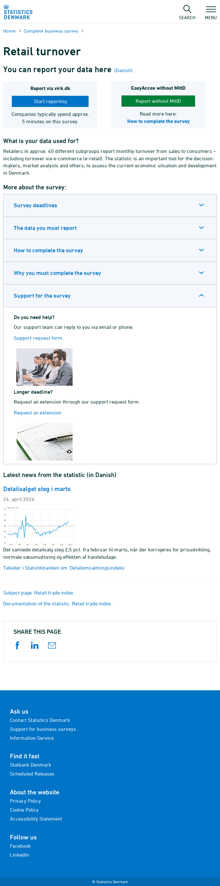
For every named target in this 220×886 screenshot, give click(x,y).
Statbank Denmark (30, 765)
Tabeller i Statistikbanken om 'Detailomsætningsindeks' (64, 568)
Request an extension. (38, 412)
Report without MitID (158, 101)
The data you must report (45, 227)
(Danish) (123, 70)
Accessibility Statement (36, 819)
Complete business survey (51, 31)
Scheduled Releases (32, 773)
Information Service (32, 738)
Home (9, 31)
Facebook (20, 846)
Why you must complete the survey (57, 272)
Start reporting (50, 101)
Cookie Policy (24, 810)
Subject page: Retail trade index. (39, 592)
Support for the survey (42, 295)
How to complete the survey (48, 250)
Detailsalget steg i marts (37, 489)
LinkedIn (19, 855)
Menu (211, 14)
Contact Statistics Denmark (40, 720)
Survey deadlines (35, 205)
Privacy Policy (25, 801)
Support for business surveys (43, 729)
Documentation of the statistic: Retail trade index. (57, 603)
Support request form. (39, 338)
